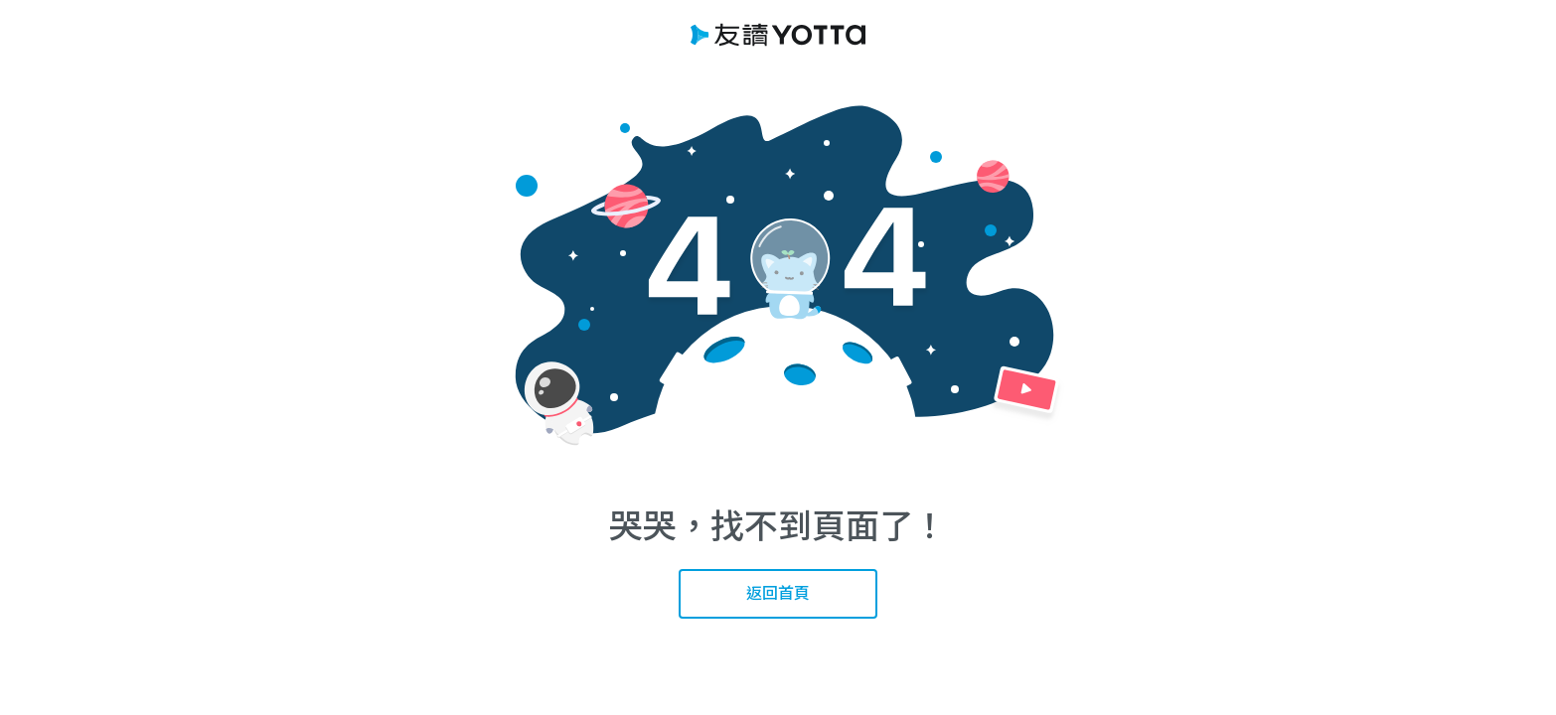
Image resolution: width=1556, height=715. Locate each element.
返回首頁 (778, 593)
